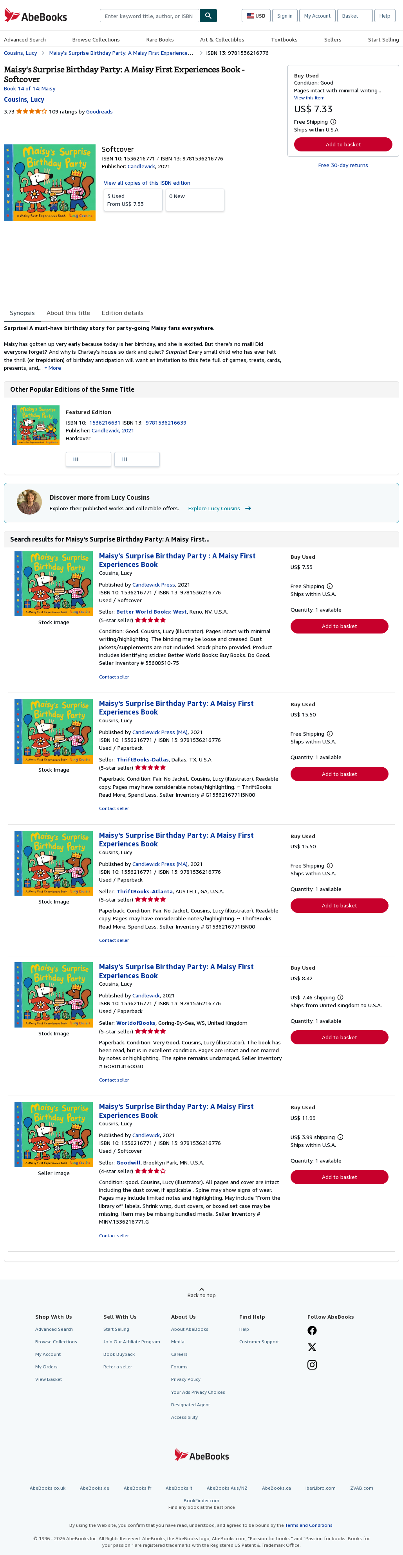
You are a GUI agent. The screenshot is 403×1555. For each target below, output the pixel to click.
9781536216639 (166, 422)
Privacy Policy (186, 1379)
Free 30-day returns (343, 165)
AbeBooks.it (179, 1488)
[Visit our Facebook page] (312, 1331)
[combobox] (149, 15)
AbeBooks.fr (137, 1488)
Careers (179, 1354)
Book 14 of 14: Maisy (29, 88)
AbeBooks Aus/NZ (227, 1488)
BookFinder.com (201, 1503)
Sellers (333, 39)
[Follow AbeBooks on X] (312, 1348)
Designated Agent (190, 1404)
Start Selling (383, 39)
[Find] (208, 15)
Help (385, 16)
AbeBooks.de (94, 1488)
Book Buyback (119, 1354)
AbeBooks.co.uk (47, 1488)
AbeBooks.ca (276, 1488)
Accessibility (184, 1417)
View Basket (48, 1379)
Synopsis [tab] (22, 313)
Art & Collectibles (222, 39)
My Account (317, 16)
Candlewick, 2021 (113, 430)
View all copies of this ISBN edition (147, 182)
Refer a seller (117, 1367)
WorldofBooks (135, 1022)
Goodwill (128, 1162)
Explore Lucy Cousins (220, 508)
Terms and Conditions (309, 1525)
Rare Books (160, 39)
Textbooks (284, 39)
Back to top (202, 1295)
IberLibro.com (320, 1488)
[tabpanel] (142, 348)
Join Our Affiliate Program (131, 1341)
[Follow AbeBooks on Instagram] (312, 1365)
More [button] (55, 367)
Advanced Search (25, 39)
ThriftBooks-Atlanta (144, 891)
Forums (179, 1367)
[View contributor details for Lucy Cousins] (24, 99)
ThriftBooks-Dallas (142, 759)
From (133, 199)
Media (177, 1341)
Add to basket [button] (343, 144)
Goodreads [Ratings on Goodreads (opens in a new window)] (99, 111)
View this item (309, 98)
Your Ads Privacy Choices (198, 1392)
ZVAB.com (361, 1488)
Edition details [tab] (123, 313)
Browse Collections (96, 39)
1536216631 (105, 422)
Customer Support (259, 1341)
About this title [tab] (68, 313)
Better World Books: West (151, 611)
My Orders (46, 1367)
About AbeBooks (189, 1329)
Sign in (285, 16)
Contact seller (114, 677)
